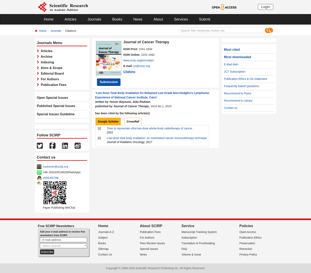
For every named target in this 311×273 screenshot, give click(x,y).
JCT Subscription (234, 71)
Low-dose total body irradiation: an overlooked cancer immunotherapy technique (157, 138)
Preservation (247, 243)
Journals (94, 19)
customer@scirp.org (55, 166)
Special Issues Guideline (56, 114)
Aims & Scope (50, 68)
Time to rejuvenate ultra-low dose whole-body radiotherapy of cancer (149, 128)
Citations (129, 71)
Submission (109, 82)
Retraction (245, 248)
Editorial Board (51, 73)
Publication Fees (52, 85)
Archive (46, 56)
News (137, 19)
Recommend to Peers (237, 93)
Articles (70, 19)
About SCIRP (151, 226)
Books (117, 19)
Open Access (247, 232)
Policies (246, 226)
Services (181, 19)
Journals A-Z (106, 232)
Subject (103, 237)
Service (187, 226)
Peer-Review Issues (152, 243)
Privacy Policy (248, 254)
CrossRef (133, 121)
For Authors (49, 79)
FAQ (184, 248)
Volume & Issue (191, 254)
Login (265, 7)
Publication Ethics (250, 237)
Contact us (230, 107)
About (158, 19)
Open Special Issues (52, 97)
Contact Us (105, 254)
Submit (204, 19)
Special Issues (149, 248)
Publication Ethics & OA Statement (245, 78)
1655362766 (51, 177)
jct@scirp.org (142, 66)
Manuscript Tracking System (199, 232)
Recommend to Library (238, 100)
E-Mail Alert (231, 64)
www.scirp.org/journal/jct (138, 60)
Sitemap (103, 248)
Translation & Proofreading (198, 243)
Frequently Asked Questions (241, 86)
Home (49, 19)
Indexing (46, 62)
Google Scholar (108, 121)
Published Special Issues (56, 106)
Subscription (189, 237)
